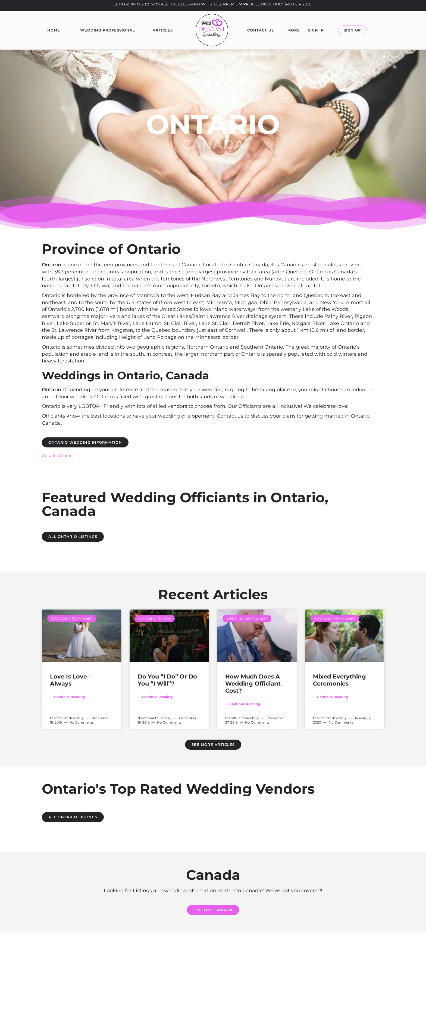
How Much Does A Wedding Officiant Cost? (253, 683)
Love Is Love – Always (71, 680)
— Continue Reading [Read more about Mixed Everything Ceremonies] (330, 697)
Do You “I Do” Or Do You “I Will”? (167, 680)
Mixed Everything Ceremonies (339, 680)
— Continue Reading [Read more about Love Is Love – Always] (67, 697)
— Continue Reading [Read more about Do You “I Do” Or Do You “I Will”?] (155, 697)
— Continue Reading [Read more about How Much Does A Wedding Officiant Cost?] (242, 704)
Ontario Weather (58, 455)
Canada (213, 144)
